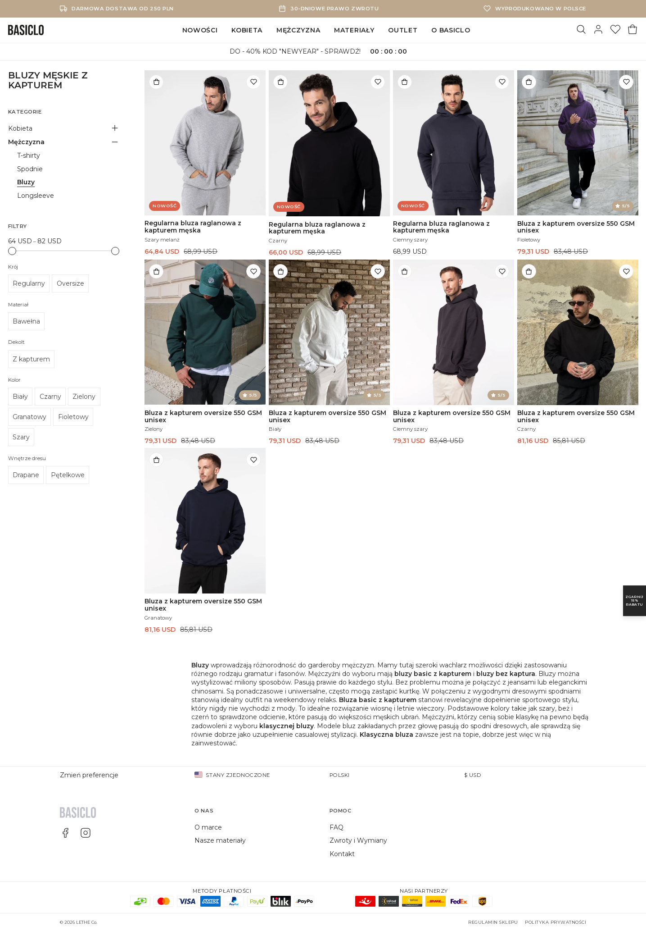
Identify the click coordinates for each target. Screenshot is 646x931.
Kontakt (342, 854)
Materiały (354, 30)
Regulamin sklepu (493, 922)
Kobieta (246, 30)
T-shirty (28, 155)
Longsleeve (35, 196)
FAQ (336, 827)
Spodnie (30, 169)
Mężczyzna (298, 30)
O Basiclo (450, 30)
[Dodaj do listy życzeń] (253, 82)
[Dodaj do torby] (156, 82)
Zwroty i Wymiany (358, 840)
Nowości (200, 30)
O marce (208, 827)
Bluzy (26, 182)
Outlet (402, 30)
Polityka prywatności (555, 922)
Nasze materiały (220, 840)
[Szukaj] (581, 30)
